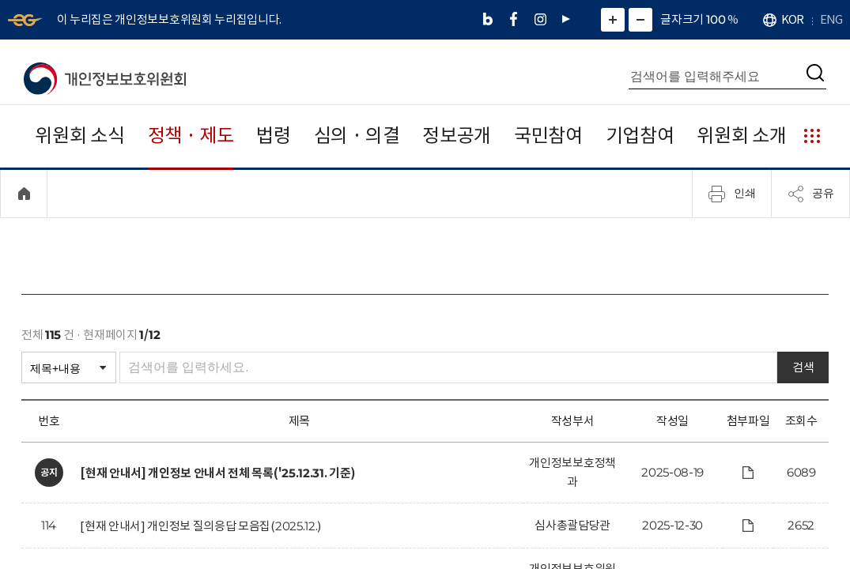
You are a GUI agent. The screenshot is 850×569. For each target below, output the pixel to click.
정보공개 (456, 135)
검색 (803, 367)
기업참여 (640, 135)
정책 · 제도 (191, 135)
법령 (273, 135)
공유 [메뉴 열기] (810, 193)
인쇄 (732, 193)
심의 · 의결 (357, 135)
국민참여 (548, 135)
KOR (792, 19)
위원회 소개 (741, 135)
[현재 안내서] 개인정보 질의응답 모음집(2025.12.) (200, 525)
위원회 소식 (79, 135)
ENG (831, 19)
